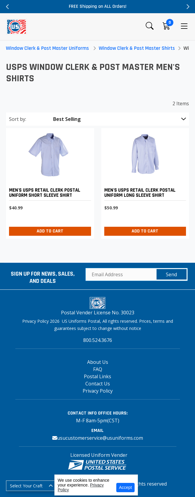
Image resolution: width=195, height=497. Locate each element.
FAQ (97, 369)
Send (171, 274)
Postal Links (97, 376)
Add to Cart (50, 231)
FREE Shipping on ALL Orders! (97, 6)
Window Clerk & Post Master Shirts (137, 48)
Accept (125, 487)
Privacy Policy (98, 391)
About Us (97, 362)
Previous (8, 7)
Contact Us (97, 383)
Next (187, 7)
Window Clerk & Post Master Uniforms (47, 48)
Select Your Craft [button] (26, 486)
